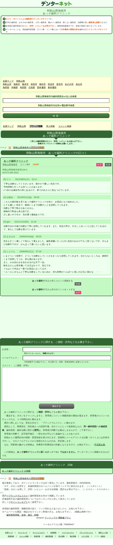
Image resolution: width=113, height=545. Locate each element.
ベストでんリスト (68, 532)
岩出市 (79, 84)
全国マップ (8, 81)
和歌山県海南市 (9, 164)
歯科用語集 (49, 536)
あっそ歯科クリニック (16, 161)
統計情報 (73, 536)
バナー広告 (85, 536)
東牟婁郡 (52, 87)
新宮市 (59, 84)
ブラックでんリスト (18, 495)
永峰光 (103, 536)
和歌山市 (7, 84)
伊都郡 (14, 87)
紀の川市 (69, 84)
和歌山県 (20, 81)
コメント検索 (64, 126)
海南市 (16, 84)
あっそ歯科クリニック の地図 (16, 471)
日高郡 (32, 87)
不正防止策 (99, 444)
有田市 (34, 84)
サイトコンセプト (19, 502)
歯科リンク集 (103, 532)
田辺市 (51, 84)
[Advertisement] (56, 55)
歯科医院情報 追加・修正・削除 (22, 515)
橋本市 (25, 84)
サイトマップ (22, 532)
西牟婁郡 (41, 87)
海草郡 (6, 87)
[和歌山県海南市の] (28, 147)
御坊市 (42, 84)
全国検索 (53, 532)
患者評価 (37, 536)
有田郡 (23, 87)
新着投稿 (11, 536)
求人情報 (50, 126)
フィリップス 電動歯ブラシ (58, 518)
